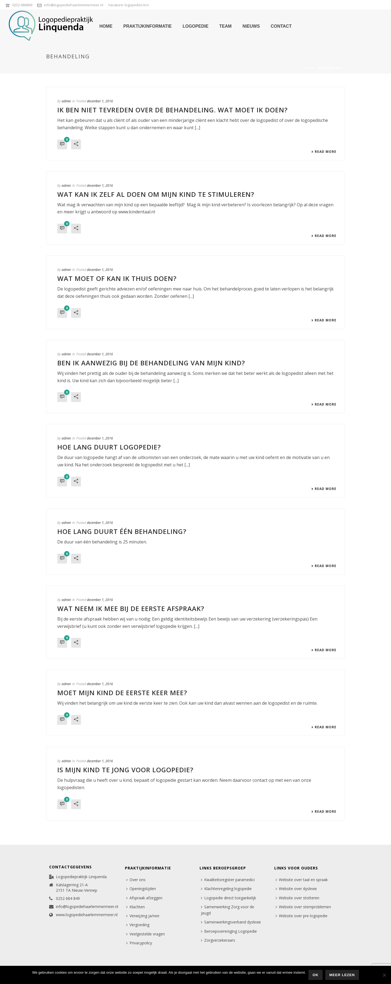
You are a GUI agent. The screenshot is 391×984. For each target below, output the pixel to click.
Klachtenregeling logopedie (226, 888)
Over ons (136, 879)
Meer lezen (342, 975)
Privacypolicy (139, 942)
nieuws (251, 26)
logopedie (195, 26)
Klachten (135, 906)
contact (281, 26)
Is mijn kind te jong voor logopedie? (125, 769)
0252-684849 (22, 4)
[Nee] (384, 975)
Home (310, 68)
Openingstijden (141, 888)
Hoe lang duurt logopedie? (109, 446)
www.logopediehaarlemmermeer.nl (87, 914)
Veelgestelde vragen (145, 933)
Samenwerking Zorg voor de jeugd (227, 910)
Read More (323, 151)
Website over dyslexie (296, 888)
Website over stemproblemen (303, 906)
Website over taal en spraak (302, 879)
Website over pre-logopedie (301, 915)
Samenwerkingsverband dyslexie (231, 922)
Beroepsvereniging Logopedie (229, 931)
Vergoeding (137, 924)
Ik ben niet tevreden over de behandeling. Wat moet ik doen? (172, 109)
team (225, 26)
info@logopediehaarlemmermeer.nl (73, 4)
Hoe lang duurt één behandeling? (121, 531)
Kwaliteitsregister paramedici (228, 879)
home (105, 26)
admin (66, 101)
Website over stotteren (297, 897)
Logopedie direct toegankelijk (228, 897)
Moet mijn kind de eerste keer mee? (122, 692)
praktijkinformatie (147, 26)
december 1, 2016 (100, 101)
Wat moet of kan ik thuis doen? (116, 278)
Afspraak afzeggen (144, 897)
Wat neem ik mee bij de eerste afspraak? (130, 608)
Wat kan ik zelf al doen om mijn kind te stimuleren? (155, 194)
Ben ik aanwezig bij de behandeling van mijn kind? (151, 362)
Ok (316, 975)
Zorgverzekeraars (218, 940)
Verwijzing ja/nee (142, 915)
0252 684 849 (68, 898)
